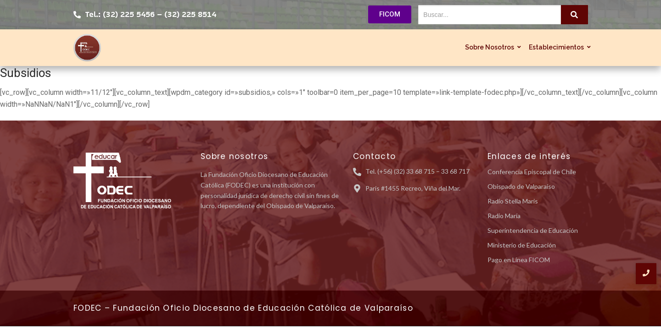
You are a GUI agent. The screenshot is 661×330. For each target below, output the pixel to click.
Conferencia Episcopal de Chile (531, 172)
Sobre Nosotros (490, 47)
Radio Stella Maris (512, 201)
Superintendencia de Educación (532, 230)
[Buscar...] (489, 14)
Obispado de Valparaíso (521, 186)
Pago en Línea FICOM (518, 260)
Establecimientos (557, 47)
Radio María (504, 216)
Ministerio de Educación (521, 245)
